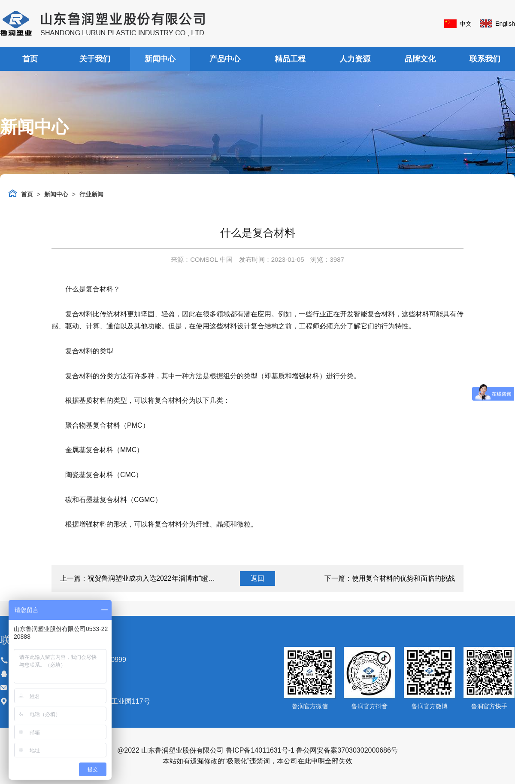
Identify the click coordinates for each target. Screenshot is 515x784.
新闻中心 (160, 59)
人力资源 (354, 59)
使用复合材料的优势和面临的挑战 (403, 578)
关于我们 (94, 59)
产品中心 (224, 59)
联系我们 (485, 59)
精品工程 (290, 59)
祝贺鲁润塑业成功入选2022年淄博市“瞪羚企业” (159, 578)
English (505, 23)
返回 (257, 578)
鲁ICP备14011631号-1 (260, 750)
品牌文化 (420, 59)
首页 (30, 59)
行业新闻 (91, 194)
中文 (466, 23)
